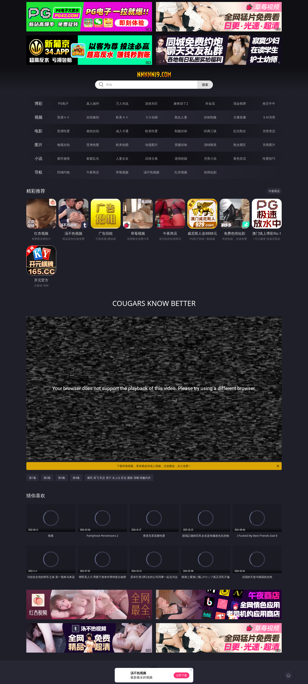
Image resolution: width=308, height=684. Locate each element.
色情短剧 (210, 172)
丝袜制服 (210, 117)
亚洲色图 (92, 145)
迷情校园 (181, 158)
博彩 (38, 103)
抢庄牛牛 (269, 103)
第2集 (47, 478)
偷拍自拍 (92, 131)
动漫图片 (151, 145)
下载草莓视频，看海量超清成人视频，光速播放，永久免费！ (198, 466)
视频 (38, 117)
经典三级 (210, 131)
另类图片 (269, 145)
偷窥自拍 (63, 145)
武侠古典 (151, 158)
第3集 (61, 478)
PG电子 (63, 103)
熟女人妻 (181, 117)
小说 (38, 158)
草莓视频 (122, 172)
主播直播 (239, 117)
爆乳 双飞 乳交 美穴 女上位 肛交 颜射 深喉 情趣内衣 (119, 478)
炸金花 (210, 103)
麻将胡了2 (181, 103)
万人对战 (122, 103)
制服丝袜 (181, 131)
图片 (38, 144)
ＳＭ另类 (269, 117)
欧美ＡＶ (122, 117)
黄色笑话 (239, 158)
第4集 (76, 478)
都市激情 (63, 158)
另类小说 (210, 158)
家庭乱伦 (92, 158)
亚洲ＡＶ (63, 117)
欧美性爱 (151, 131)
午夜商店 (92, 172)
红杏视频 (181, 172)
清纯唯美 (210, 145)
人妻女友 (122, 158)
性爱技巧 (269, 158)
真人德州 (92, 103)
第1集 (32, 478)
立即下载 (181, 675)
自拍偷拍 (92, 117)
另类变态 (269, 131)
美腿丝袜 (181, 145)
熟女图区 (239, 145)
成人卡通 (122, 131)
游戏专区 (151, 103)
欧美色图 (122, 145)
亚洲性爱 (63, 131)
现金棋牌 (239, 103)
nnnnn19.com (154, 75)
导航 (38, 172)
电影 (38, 131)
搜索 (205, 84)
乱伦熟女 (239, 131)
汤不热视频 (151, 172)
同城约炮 (63, 172)
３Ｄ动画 (151, 117)
